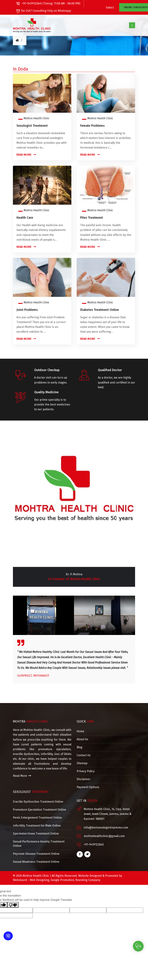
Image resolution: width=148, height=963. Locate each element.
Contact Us (84, 755)
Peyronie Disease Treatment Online (36, 853)
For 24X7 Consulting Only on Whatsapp (43, 10)
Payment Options (88, 787)
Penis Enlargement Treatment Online (37, 817)
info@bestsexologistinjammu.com (106, 827)
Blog (79, 747)
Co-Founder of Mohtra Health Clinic (74, 579)
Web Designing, (40, 880)
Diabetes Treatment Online (99, 310)
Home (80, 731)
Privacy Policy (86, 771)
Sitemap (82, 763)
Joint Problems (27, 310)
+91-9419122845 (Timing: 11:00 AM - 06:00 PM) (48, 3)
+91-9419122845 (94, 844)
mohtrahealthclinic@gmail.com (104, 836)
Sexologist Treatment (32, 126)
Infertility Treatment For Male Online (37, 825)
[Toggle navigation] (132, 25)
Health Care (24, 218)
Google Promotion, (63, 880)
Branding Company (87, 880)
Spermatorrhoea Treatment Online (36, 833)
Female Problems (92, 126)
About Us (82, 739)
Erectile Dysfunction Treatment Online (38, 801)
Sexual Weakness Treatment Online (36, 861)
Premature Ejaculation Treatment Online (39, 809)
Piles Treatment (91, 218)
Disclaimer (83, 779)
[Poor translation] (13, 905)
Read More (26, 154)
